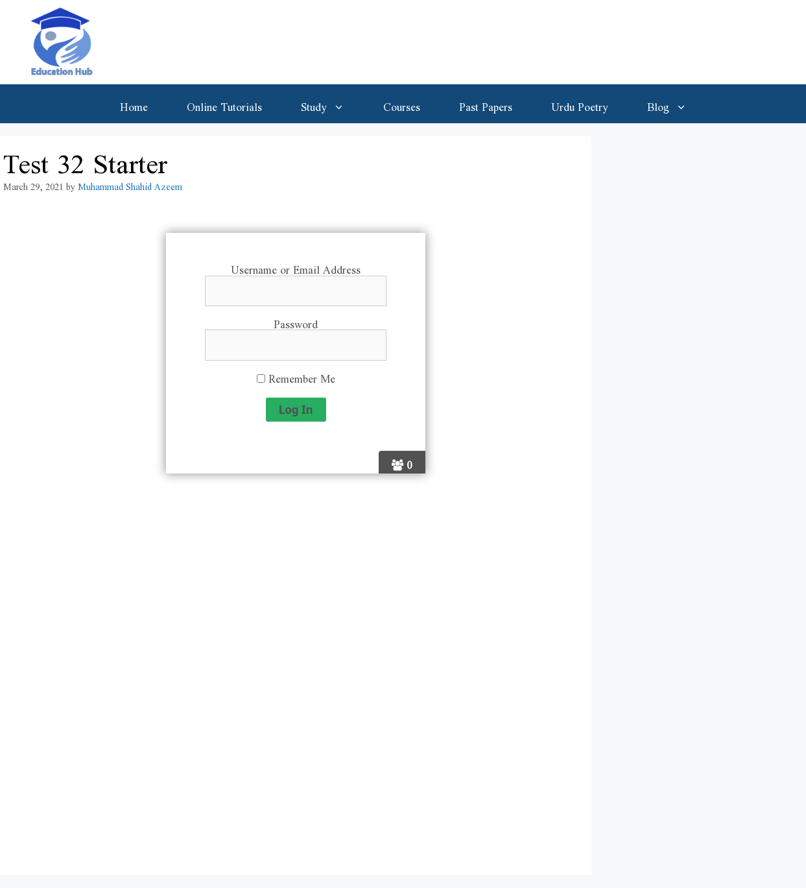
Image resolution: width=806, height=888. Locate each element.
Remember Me (296, 376)
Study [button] (332, 103)
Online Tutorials (224, 104)
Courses (401, 104)
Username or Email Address (296, 267)
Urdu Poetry (579, 104)
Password (296, 321)
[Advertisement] (295, 682)
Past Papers (485, 104)
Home (134, 104)
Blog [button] (676, 103)
